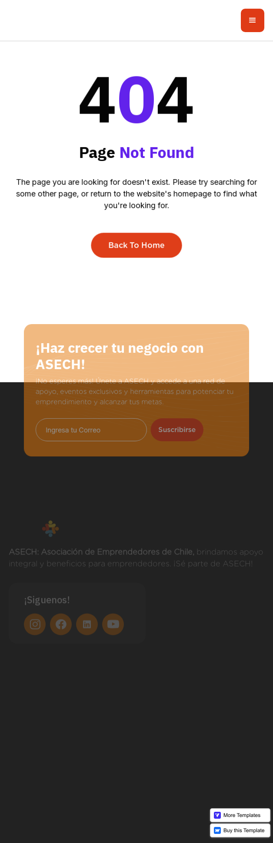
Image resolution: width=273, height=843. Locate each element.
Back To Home (136, 244)
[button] (252, 20)
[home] (46, 20)
